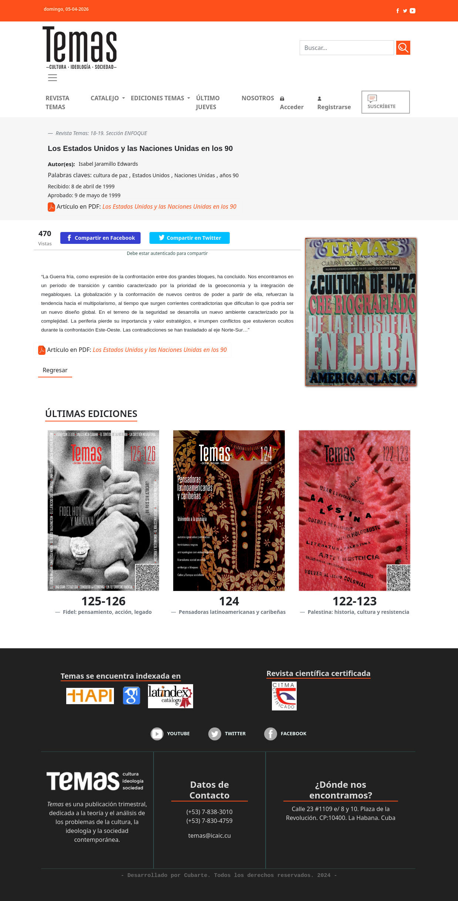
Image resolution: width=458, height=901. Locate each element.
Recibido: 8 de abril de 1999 (81, 186)
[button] (108, 98)
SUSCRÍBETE (382, 102)
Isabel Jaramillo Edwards (108, 163)
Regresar (55, 370)
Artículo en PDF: (79, 206)
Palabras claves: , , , (143, 175)
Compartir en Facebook (105, 237)
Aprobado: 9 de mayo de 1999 (84, 195)
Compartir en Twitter (194, 237)
